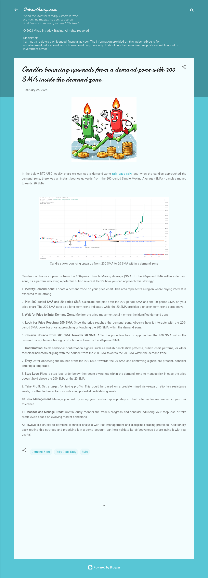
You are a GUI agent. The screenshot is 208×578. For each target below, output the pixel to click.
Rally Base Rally (66, 452)
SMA (85, 452)
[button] (183, 67)
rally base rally (121, 173)
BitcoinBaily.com (39, 9)
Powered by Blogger (104, 567)
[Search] (192, 11)
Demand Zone (41, 452)
